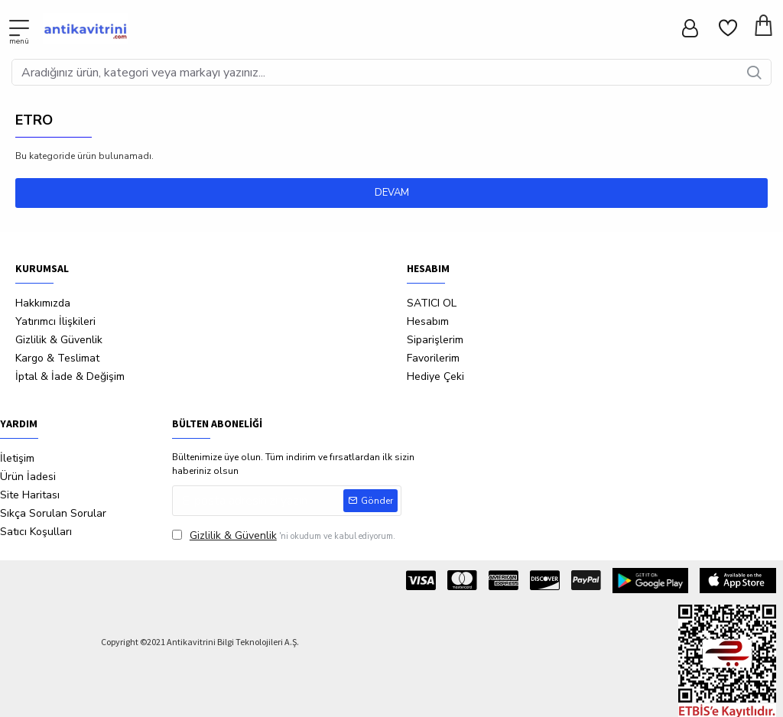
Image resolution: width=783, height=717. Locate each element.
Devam (392, 193)
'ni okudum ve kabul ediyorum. (283, 535)
